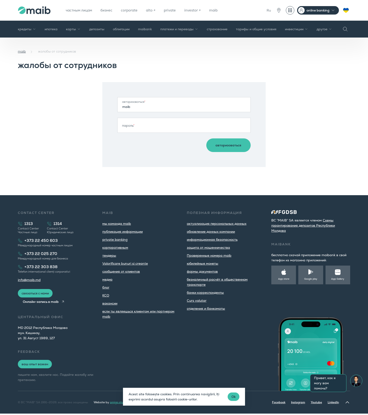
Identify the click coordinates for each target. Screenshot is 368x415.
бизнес (109, 10)
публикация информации (122, 233)
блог (105, 289)
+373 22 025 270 (40, 255)
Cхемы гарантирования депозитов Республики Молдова (303, 227)
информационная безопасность (212, 241)
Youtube (316, 404)
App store (283, 280)
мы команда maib (116, 225)
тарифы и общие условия (256, 29)
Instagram (298, 404)
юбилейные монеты (202, 265)
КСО (105, 297)
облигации (121, 29)
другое (324, 29)
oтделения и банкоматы (206, 310)
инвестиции (296, 29)
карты (73, 29)
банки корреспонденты (205, 294)
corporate (133, 10)
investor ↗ (199, 10)
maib (221, 10)
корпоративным (115, 249)
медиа (107, 281)
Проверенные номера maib (209, 257)
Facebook (278, 404)
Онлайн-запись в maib (42, 303)
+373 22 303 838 (41, 268)
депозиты (96, 29)
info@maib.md (29, 281)
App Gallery (337, 280)
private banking (115, 241)
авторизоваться (133, 102)
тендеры (109, 257)
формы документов (202, 273)
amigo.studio (118, 404)
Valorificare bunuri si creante (125, 265)
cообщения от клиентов (121, 273)
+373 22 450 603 (41, 242)
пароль (128, 125)
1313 (28, 225)
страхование (217, 29)
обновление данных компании (211, 233)
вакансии (109, 305)
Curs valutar (197, 302)
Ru (269, 10)
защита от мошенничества (208, 249)
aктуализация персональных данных (216, 225)
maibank (145, 29)
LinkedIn (333, 404)
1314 (58, 225)
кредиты (27, 29)
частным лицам (80, 10)
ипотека (51, 29)
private (175, 10)
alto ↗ (156, 10)
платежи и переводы (179, 29)
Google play (310, 280)
